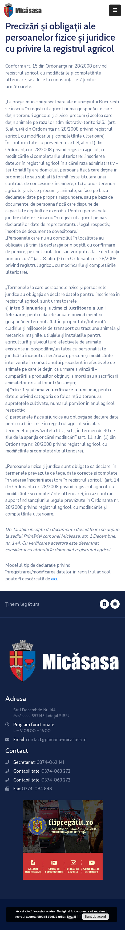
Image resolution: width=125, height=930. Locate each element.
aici (54, 579)
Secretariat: (38, 762)
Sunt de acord (95, 917)
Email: (50, 739)
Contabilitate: (41, 771)
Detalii (71, 916)
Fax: (32, 788)
